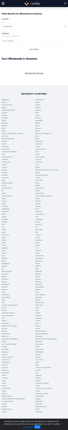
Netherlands (6, 295)
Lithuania (4, 258)
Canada (37, 146)
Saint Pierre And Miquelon (10, 339)
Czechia (4, 170)
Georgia (4, 201)
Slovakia (4, 354)
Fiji (2, 190)
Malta (37, 269)
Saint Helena (6, 334)
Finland (37, 190)
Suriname (5, 367)
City (3, 22)
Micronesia (5, 279)
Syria (37, 373)
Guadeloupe (6, 209)
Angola (4, 107)
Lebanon (38, 250)
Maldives (38, 266)
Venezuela (38, 404)
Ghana (4, 203)
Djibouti (37, 172)
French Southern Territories (44, 196)
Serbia (37, 347)
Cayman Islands (40, 149)
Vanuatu (4, 404)
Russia (37, 328)
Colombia (5, 159)
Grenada (38, 206)
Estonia (4, 185)
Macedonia (39, 261)
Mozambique (39, 287)
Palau (37, 310)
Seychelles (5, 349)
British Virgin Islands (8, 138)
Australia (4, 115)
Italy (36, 232)
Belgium (4, 125)
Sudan (37, 365)
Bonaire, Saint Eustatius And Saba (12, 133)
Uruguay (38, 399)
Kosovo (4, 245)
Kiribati (37, 243)
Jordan (4, 240)
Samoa (4, 341)
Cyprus (37, 167)
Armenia (4, 112)
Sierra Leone (39, 349)
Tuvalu (4, 391)
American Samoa (7, 105)
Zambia (4, 412)
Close (37, 427)
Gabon (4, 198)
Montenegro (6, 284)
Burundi (4, 144)
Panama (37, 313)
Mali (3, 269)
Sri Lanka (4, 365)
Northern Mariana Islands (9, 305)
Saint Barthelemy (40, 331)
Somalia (37, 357)
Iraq (36, 227)
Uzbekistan (39, 401)
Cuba (37, 164)
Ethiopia (37, 185)
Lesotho (4, 253)
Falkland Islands (7, 188)
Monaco (4, 282)
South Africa (5, 360)
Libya (3, 256)
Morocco (4, 287)
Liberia (37, 253)
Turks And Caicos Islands (43, 388)
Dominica (5, 175)
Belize (37, 125)
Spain (37, 362)
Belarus (37, 123)
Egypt (3, 180)
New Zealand (6, 297)
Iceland (37, 222)
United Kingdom (7, 396)
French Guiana (39, 193)
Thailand (38, 378)
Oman (37, 308)
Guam (37, 209)
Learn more (28, 427)
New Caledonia (40, 295)
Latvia (4, 250)
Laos (37, 248)
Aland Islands (39, 99)
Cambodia (38, 144)
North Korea (39, 305)
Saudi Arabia (39, 344)
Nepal (37, 292)
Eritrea (37, 183)
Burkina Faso (39, 141)
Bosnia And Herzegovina (43, 133)
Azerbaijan (5, 118)
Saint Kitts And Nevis (41, 334)
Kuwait (37, 245)
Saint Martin (39, 336)
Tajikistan (38, 375)
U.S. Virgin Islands (7, 401)
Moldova (38, 279)
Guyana (4, 216)
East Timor (5, 177)
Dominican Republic (41, 175)
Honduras (5, 219)
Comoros (38, 159)
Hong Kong (39, 219)
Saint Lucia (5, 336)
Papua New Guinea (8, 315)
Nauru (3, 292)
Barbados (5, 123)
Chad (37, 151)
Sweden (38, 370)
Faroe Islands (39, 188)
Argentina (38, 110)
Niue (3, 302)
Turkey (37, 386)
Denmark (4, 172)
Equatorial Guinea (7, 183)
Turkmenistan (6, 388)
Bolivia (37, 131)
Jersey (37, 237)
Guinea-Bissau (40, 214)
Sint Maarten (39, 352)
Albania (4, 102)
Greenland (5, 206)
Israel (3, 232)
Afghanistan (5, 99)
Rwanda (4, 331)
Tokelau (38, 380)
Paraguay (38, 315)
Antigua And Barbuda (8, 110)
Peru (3, 318)
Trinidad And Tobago (42, 383)
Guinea (4, 214)
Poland (4, 321)
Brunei (37, 138)
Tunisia (4, 386)
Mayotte (4, 276)
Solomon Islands (7, 357)
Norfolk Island (39, 302)
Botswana (5, 136)
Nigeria (37, 300)
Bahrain (4, 120)
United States (39, 396)
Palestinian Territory (8, 313)
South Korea (39, 360)
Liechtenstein (39, 256)
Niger (3, 300)
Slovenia (38, 354)
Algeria (37, 102)
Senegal (4, 347)
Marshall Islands (7, 271)
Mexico (37, 276)
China (37, 154)
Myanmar (5, 289)
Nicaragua (38, 297)
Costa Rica (38, 162)
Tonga (4, 383)
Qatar (37, 323)
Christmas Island (7, 157)
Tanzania (4, 378)
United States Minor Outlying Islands (13, 399)
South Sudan (6, 362)
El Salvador (38, 180)
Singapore (5, 352)
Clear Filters (34, 49)
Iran (3, 227)
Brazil (37, 136)
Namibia (38, 289)
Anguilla (37, 107)
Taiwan (4, 375)
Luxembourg (39, 258)
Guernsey (38, 211)
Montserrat (38, 284)
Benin (3, 128)
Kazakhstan (39, 240)
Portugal (38, 321)
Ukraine (4, 393)
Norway (4, 308)
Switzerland (5, 373)
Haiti (36, 216)
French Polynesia (7, 196)
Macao (4, 261)
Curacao (4, 167)
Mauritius (38, 274)
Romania (4, 328)
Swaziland (5, 370)
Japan (4, 237)
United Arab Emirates (42, 393)
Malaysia (4, 266)
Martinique (38, 271)
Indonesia (38, 224)
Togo (3, 380)
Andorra (37, 105)
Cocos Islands (39, 157)
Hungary (4, 222)
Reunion (38, 326)
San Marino (38, 341)
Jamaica (38, 235)
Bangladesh (39, 120)
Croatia (4, 164)
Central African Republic (9, 151)
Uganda (37, 391)
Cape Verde (5, 149)
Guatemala (5, 211)
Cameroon (5, 146)
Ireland (4, 229)
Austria (37, 115)
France (4, 193)
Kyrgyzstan (5, 248)
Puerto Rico (5, 323)
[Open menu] (3, 3)
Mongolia (38, 282)
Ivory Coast (5, 235)
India (3, 224)
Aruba (37, 112)
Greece (37, 203)
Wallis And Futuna (40, 406)
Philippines (38, 318)
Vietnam (4, 406)
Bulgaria (4, 141)
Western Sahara (7, 409)
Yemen (37, 409)
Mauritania (5, 274)
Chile (3, 154)
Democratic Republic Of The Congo (46, 170)
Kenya (4, 243)
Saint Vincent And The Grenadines (46, 339)
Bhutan (4, 131)
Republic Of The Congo (9, 326)
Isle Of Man (39, 229)
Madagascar (6, 263)
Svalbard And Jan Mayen (43, 367)
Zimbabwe (38, 412)
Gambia (37, 198)
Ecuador (38, 177)
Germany (38, 201)
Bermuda (38, 128)
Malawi (37, 263)
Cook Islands (6, 162)
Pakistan (4, 310)
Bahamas (38, 118)
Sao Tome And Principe (9, 344)
